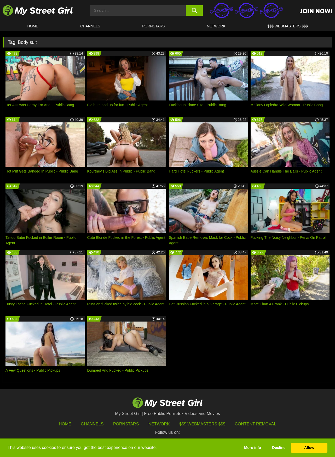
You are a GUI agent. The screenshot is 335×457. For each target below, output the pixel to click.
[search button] (194, 10)
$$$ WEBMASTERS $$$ (288, 26)
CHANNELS (90, 26)
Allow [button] (309, 448)
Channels (92, 424)
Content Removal (255, 424)
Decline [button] (278, 448)
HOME (32, 26)
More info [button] (252, 448)
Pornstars (153, 26)
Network (216, 26)
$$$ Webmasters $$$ (202, 424)
